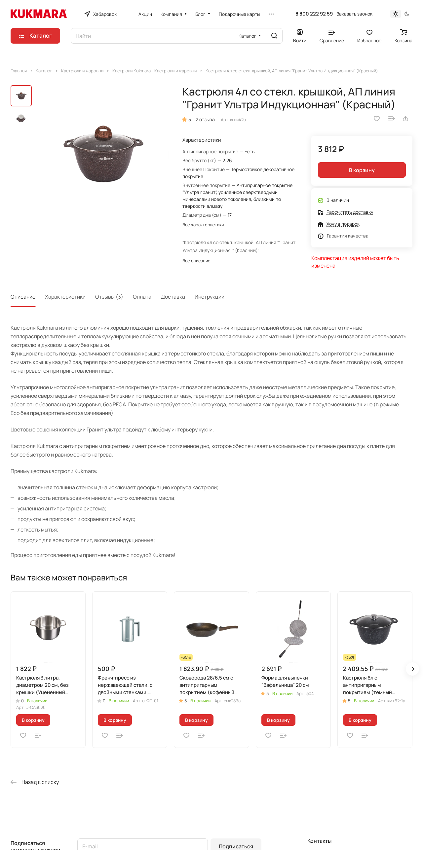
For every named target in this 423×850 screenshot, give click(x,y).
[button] (412, 669)
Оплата (142, 296)
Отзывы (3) (109, 296)
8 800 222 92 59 (314, 14)
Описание (23, 296)
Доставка (173, 296)
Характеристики (65, 296)
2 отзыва (205, 119)
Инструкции (209, 296)
